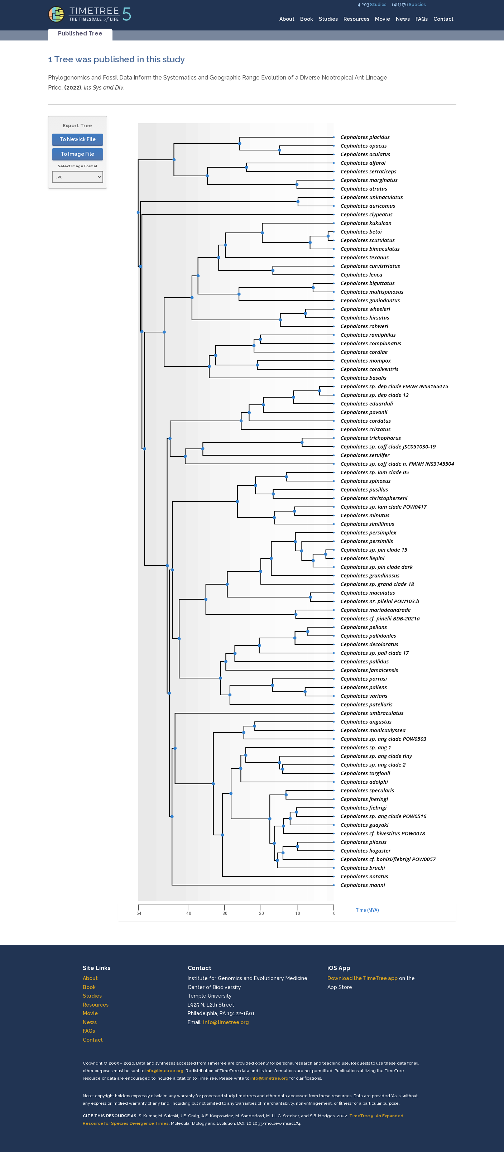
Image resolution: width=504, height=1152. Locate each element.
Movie (382, 19)
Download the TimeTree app (362, 978)
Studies (378, 4)
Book (306, 19)
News (403, 19)
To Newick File (77, 139)
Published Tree (80, 33)
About (286, 19)
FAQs (422, 19)
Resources (356, 19)
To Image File (77, 154)
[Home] (89, 13)
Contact (443, 19)
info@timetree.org (226, 1022)
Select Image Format (77, 166)
